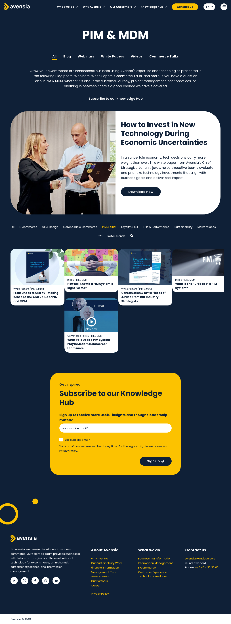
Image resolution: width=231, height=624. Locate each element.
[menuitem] (67, 7)
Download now (140, 192)
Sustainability (184, 227)
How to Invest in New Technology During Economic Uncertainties (164, 134)
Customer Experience (152, 572)
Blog (67, 56)
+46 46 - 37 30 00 (207, 567)
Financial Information (105, 567)
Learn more (94, 348)
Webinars (85, 56)
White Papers (112, 56)
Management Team (104, 572)
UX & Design (50, 227)
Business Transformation (154, 559)
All (54, 56)
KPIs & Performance (156, 227)
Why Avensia (99, 559)
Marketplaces (207, 227)
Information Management (155, 563)
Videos (137, 56)
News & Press (100, 576)
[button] (77, 7)
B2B (100, 236)
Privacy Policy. (68, 451)
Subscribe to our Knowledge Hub (116, 98)
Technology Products (152, 576)
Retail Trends (116, 236)
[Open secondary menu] (223, 6)
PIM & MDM (109, 227)
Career (95, 585)
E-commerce (28, 227)
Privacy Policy (100, 593)
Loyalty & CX (129, 227)
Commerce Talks (164, 56)
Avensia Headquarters (200, 559)
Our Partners (99, 580)
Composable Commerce (80, 227)
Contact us (185, 7)
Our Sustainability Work (106, 563)
